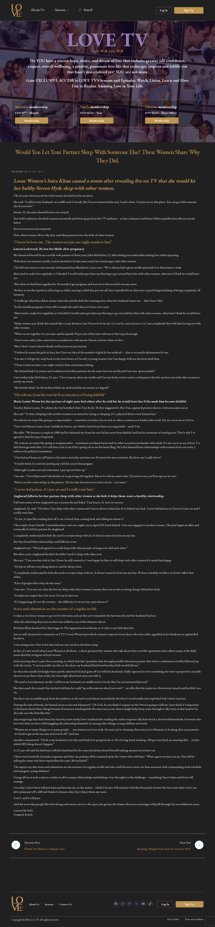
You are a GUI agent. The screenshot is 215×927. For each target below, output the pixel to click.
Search (88, 9)
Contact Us (67, 904)
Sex (42, 171)
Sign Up (189, 10)
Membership (32, 120)
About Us (37, 9)
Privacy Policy (173, 919)
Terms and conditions (194, 919)
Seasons (60, 9)
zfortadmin (31, 171)
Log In (164, 10)
